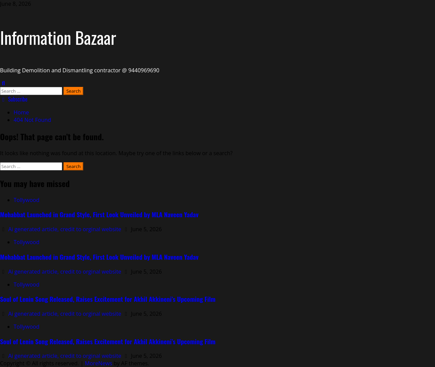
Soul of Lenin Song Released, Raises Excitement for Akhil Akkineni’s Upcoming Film (107, 299)
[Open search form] (3, 83)
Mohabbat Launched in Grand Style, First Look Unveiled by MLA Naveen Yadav (99, 214)
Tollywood (26, 200)
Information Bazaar (58, 37)
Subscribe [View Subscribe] (14, 99)
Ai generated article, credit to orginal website (65, 229)
